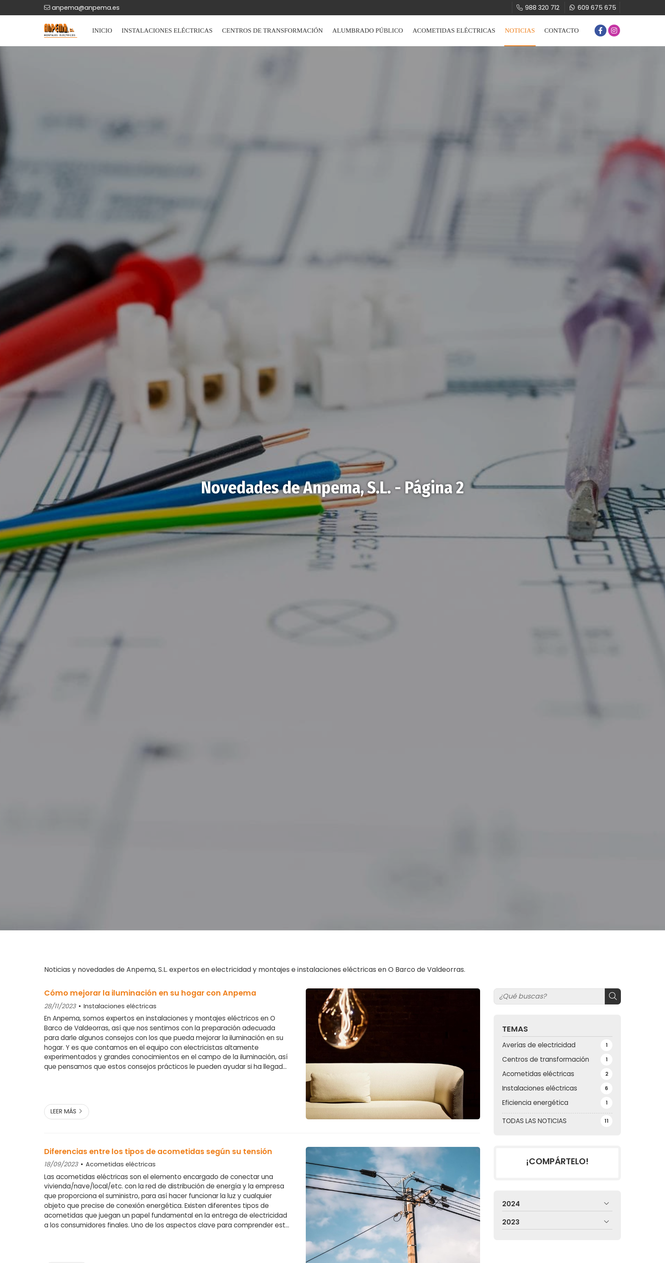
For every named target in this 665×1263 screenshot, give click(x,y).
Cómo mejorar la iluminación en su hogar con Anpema (150, 993)
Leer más (63, 1111)
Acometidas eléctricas (121, 1164)
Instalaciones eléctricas (120, 1006)
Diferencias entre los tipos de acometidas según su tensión (158, 1151)
